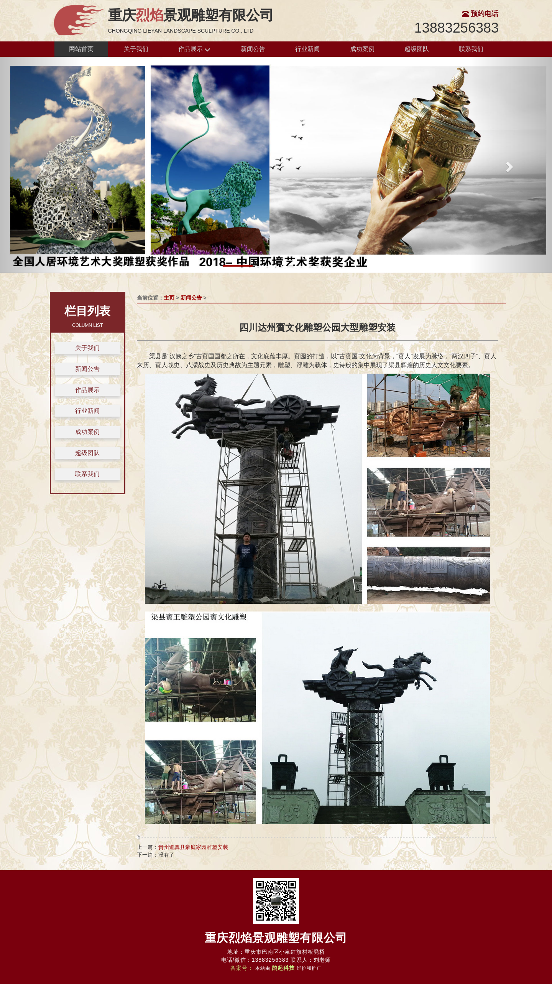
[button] (41, 165)
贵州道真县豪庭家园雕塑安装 (193, 847)
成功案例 (362, 49)
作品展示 (194, 49)
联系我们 (471, 49)
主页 (169, 298)
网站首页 (81, 49)
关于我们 (136, 49)
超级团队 (416, 49)
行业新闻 (307, 49)
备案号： (241, 968)
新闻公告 (253, 49)
